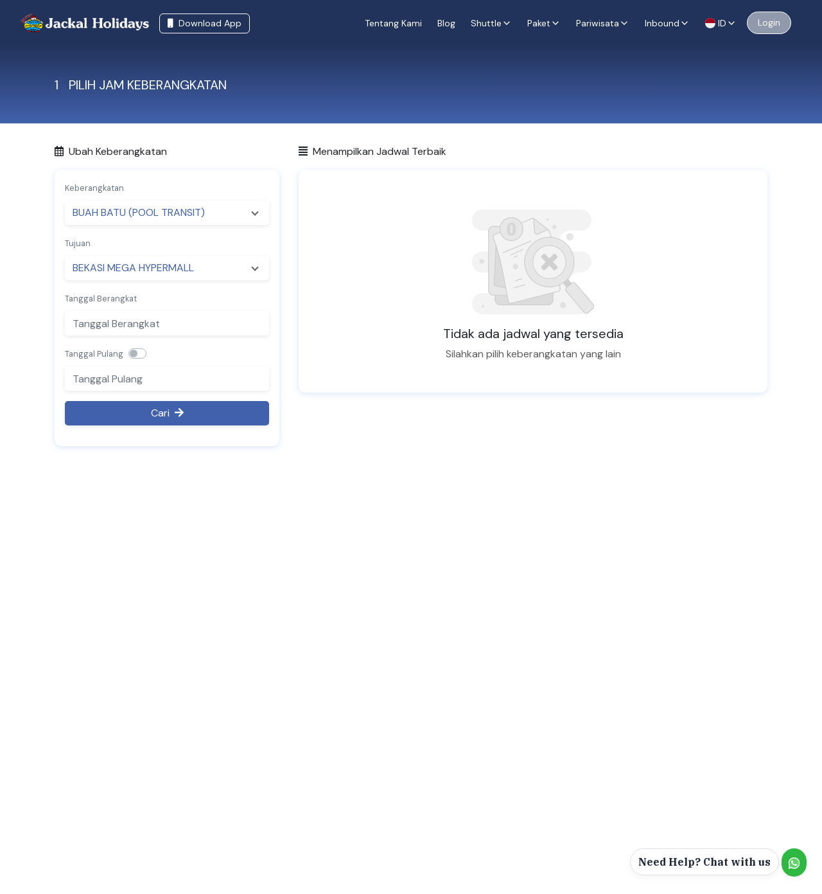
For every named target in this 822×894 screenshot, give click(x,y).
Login (769, 22)
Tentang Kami (393, 23)
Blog (446, 23)
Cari (167, 413)
